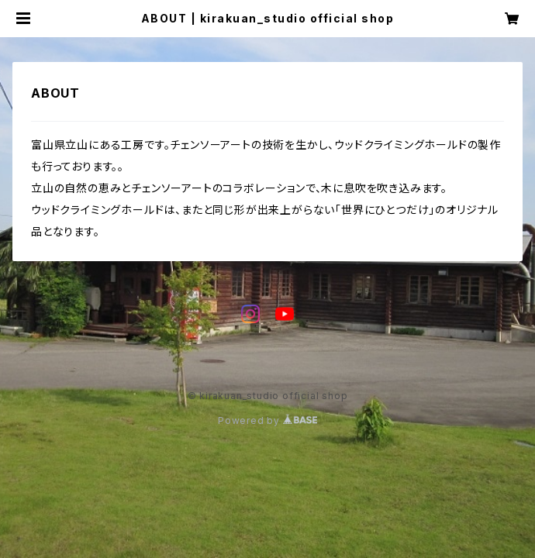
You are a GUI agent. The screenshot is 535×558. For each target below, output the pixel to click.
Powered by (267, 420)
